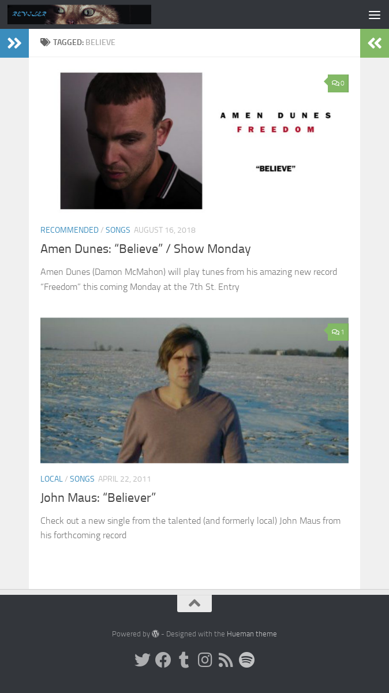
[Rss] (226, 660)
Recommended (69, 230)
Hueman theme (252, 633)
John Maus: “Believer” (98, 497)
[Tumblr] (184, 660)
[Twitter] (142, 660)
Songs (118, 230)
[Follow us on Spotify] (246, 660)
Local (51, 479)
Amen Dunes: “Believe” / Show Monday (145, 248)
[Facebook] (163, 660)
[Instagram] (205, 660)
